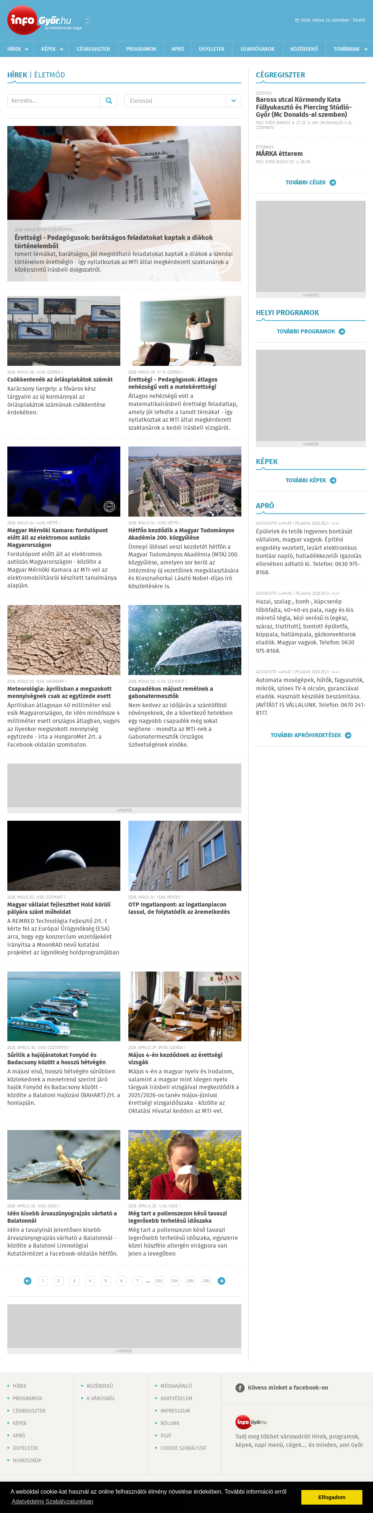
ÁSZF (166, 1436)
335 (190, 1281)
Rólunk (170, 1424)
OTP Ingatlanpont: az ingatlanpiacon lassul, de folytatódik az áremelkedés (179, 908)
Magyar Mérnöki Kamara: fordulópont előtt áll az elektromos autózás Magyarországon (57, 538)
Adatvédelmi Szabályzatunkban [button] (52, 1501)
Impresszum (175, 1411)
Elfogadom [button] (332, 1497)
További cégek (306, 182)
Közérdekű (304, 49)
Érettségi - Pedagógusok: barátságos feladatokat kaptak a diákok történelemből (114, 242)
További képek (306, 480)
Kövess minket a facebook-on (288, 1388)
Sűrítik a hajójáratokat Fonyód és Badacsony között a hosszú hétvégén (56, 1059)
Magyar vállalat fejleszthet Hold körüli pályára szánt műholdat (59, 908)
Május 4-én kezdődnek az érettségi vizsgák (175, 1059)
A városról (101, 1399)
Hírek (14, 49)
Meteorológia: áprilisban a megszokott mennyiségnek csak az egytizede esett (59, 693)
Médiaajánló (176, 1386)
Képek (48, 49)
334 (174, 1281)
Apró (178, 49)
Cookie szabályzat (184, 1448)
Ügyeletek (212, 49)
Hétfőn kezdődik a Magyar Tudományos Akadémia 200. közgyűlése (181, 534)
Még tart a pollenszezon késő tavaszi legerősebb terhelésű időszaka (177, 1217)
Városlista (87, 21)
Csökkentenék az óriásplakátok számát (60, 379)
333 (158, 1281)
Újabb (27, 1281)
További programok (306, 331)
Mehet (108, 100)
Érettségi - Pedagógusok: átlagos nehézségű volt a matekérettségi (173, 383)
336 (206, 1281)
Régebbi (221, 1281)
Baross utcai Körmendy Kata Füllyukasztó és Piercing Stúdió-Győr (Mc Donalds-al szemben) (304, 107)
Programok (141, 49)
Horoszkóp (27, 1461)
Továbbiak (347, 49)
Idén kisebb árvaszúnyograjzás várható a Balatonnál (62, 1217)
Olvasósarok (258, 49)
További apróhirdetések (306, 735)
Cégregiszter (93, 49)
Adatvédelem (176, 1399)
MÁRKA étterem (279, 154)
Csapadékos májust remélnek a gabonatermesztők (170, 693)
